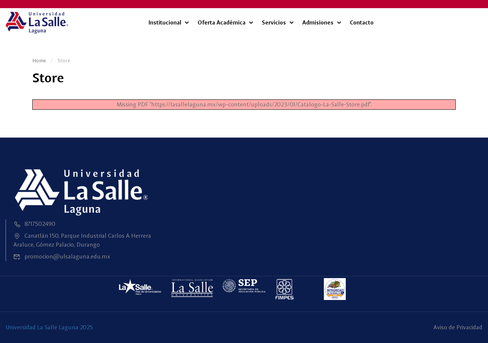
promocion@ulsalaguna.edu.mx (61, 256)
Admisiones (318, 22)
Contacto (362, 22)
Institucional (165, 22)
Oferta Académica (221, 22)
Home (39, 60)
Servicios (274, 22)
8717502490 (34, 223)
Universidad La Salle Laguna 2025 (49, 327)
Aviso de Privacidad (457, 327)
